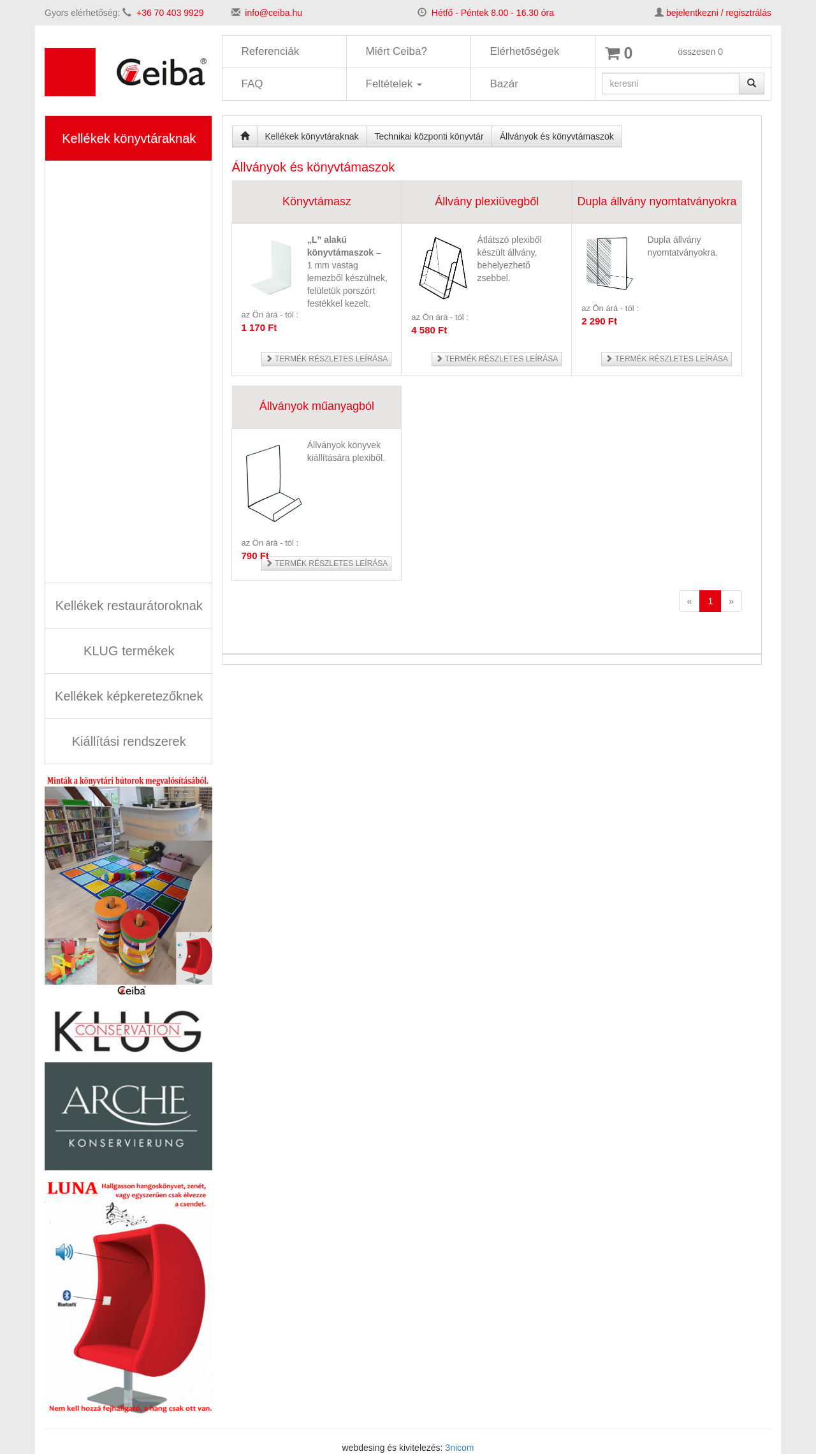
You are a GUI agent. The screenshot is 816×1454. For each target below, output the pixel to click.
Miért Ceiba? (396, 51)
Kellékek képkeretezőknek (129, 696)
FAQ (252, 84)
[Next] (731, 601)
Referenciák (271, 51)
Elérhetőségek (525, 51)
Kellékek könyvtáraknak (129, 138)
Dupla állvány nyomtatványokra (657, 201)
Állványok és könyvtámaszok (557, 136)
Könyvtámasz (316, 201)
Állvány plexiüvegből (487, 201)
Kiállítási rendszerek (129, 741)
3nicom (459, 1448)
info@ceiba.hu (273, 13)
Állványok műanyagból (316, 406)
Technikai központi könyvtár (429, 136)
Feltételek (394, 84)
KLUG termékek (129, 651)
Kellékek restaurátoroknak (129, 606)
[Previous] (690, 601)
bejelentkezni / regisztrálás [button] (718, 13)
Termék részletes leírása (326, 358)
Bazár (504, 84)
